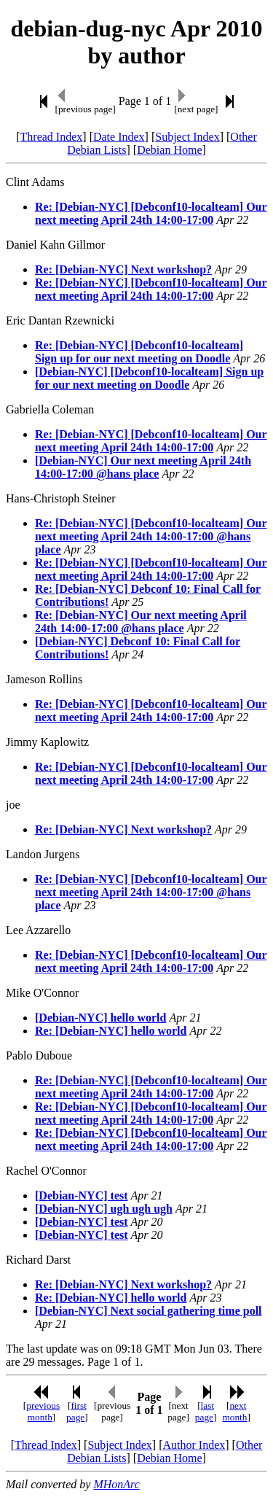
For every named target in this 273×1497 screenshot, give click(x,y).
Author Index (193, 1445)
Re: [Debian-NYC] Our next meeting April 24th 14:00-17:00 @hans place (141, 621)
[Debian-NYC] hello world (100, 1017)
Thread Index (51, 137)
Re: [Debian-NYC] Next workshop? (123, 269)
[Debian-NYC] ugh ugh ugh (104, 1208)
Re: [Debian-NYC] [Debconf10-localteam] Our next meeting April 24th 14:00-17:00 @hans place (151, 536)
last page (204, 1411)
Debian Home (169, 150)
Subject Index (187, 137)
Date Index (119, 137)
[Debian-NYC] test (81, 1195)
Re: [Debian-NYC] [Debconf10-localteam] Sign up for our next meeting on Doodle (139, 352)
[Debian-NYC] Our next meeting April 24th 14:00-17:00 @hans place (143, 467)
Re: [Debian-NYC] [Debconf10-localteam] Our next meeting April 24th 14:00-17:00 (151, 213)
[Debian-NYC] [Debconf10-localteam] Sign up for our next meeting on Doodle (149, 378)
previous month (43, 1411)
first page (76, 1411)
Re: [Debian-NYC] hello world (110, 1030)
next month (234, 1411)
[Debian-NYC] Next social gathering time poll (148, 1310)
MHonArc (116, 1484)
